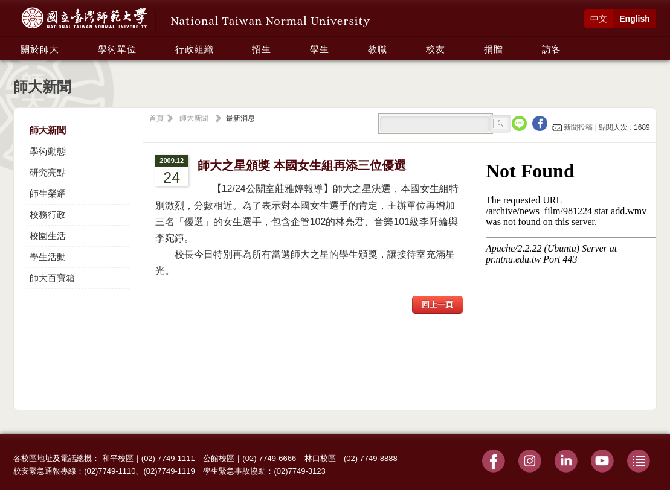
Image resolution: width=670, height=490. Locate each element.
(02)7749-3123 (299, 471)
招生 (261, 49)
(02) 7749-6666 (269, 458)
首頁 (156, 118)
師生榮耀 (48, 193)
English (634, 19)
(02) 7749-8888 (371, 458)
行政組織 (194, 49)
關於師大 (40, 49)
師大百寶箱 (52, 278)
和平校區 (118, 458)
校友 (435, 49)
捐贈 (493, 49)
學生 (319, 49)
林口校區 (320, 458)
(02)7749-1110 (109, 471)
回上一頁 (437, 304)
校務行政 (48, 214)
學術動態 (48, 151)
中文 (598, 19)
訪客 (551, 49)
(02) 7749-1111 (168, 458)
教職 (377, 49)
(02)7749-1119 (169, 471)
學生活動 (48, 257)
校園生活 (48, 236)
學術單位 (117, 49)
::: (17, 43)
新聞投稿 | (575, 127)
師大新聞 (48, 130)
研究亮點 (48, 172)
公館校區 (218, 458)
